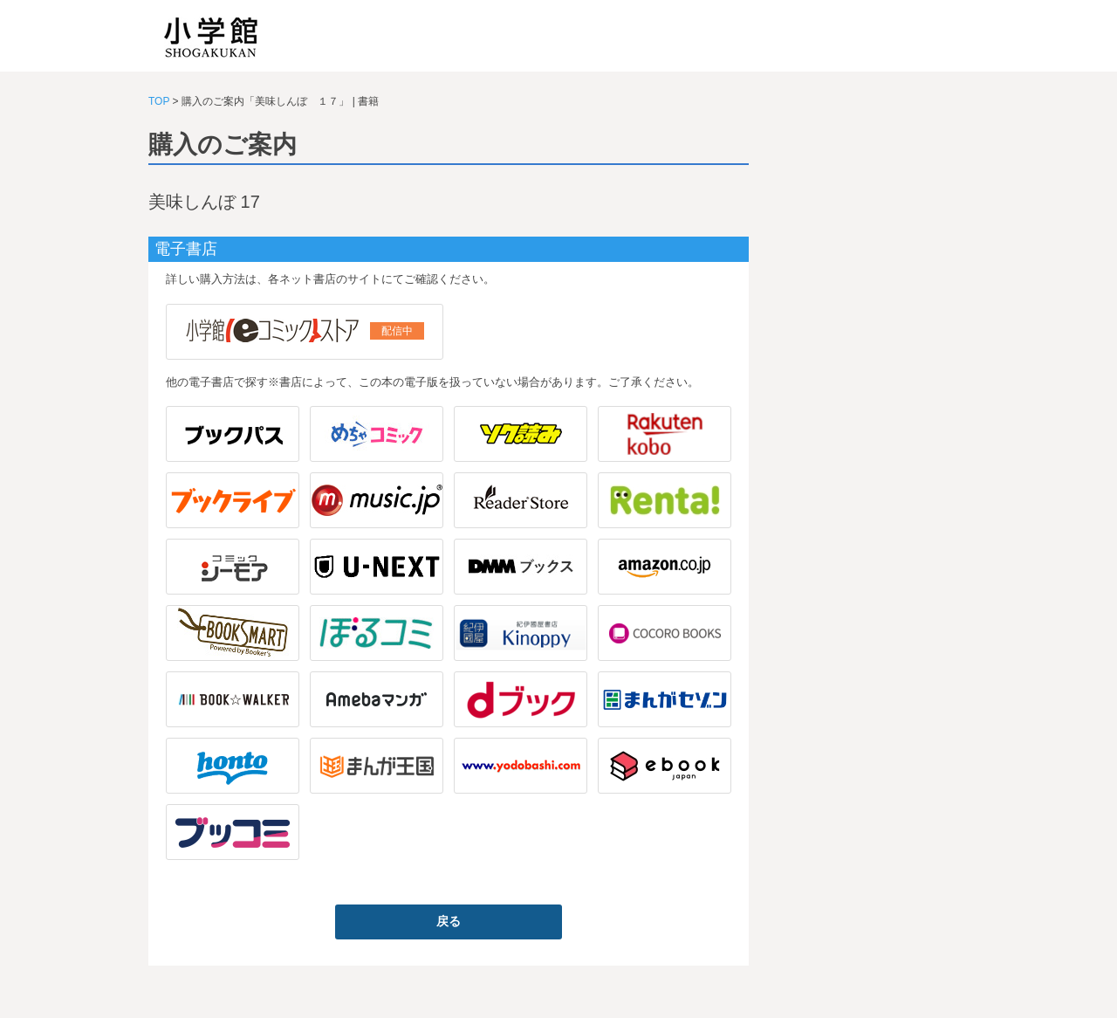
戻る (448, 921)
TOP (158, 101)
